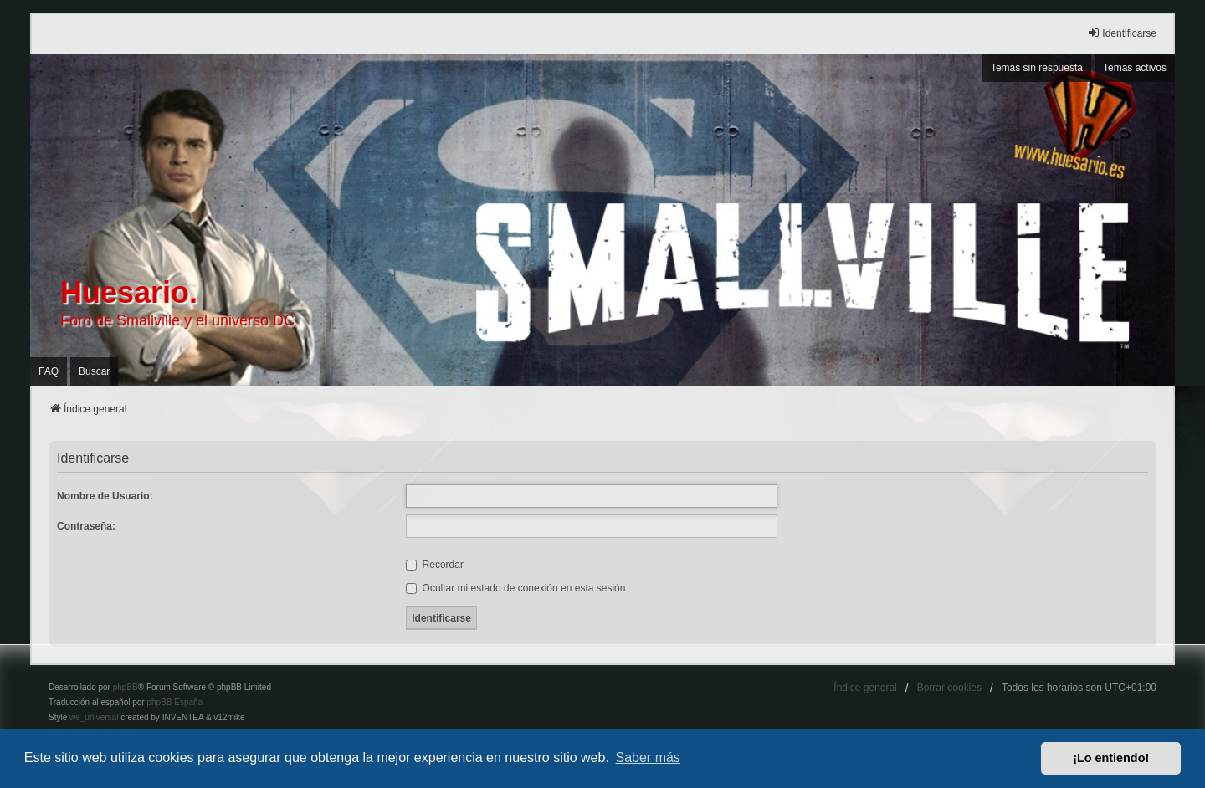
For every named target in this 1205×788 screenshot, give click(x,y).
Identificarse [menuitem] (1121, 33)
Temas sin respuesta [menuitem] (1037, 68)
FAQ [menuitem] (48, 371)
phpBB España (174, 702)
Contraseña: (86, 526)
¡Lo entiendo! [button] (1111, 758)
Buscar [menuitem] (94, 371)
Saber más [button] (648, 757)
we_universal (93, 717)
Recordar (435, 565)
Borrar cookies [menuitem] (949, 687)
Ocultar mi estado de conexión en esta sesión (515, 588)
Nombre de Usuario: (105, 496)
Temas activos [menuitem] (1135, 68)
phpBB (125, 687)
